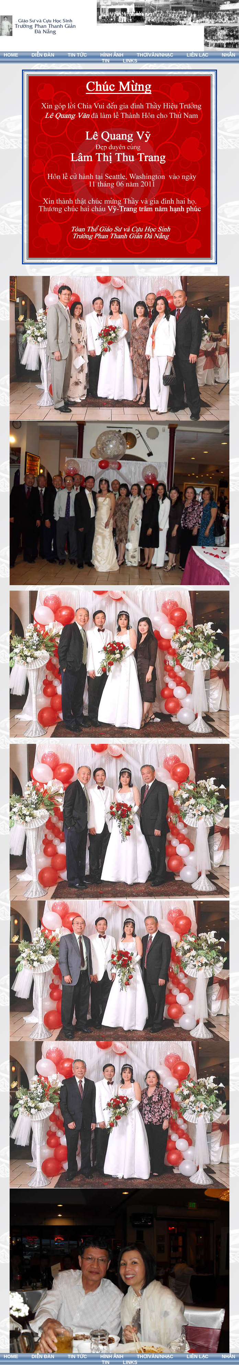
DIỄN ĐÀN (43, 55)
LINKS (130, 60)
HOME (11, 55)
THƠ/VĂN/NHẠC (155, 55)
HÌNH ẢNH (111, 55)
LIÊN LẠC (197, 55)
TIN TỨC (77, 55)
